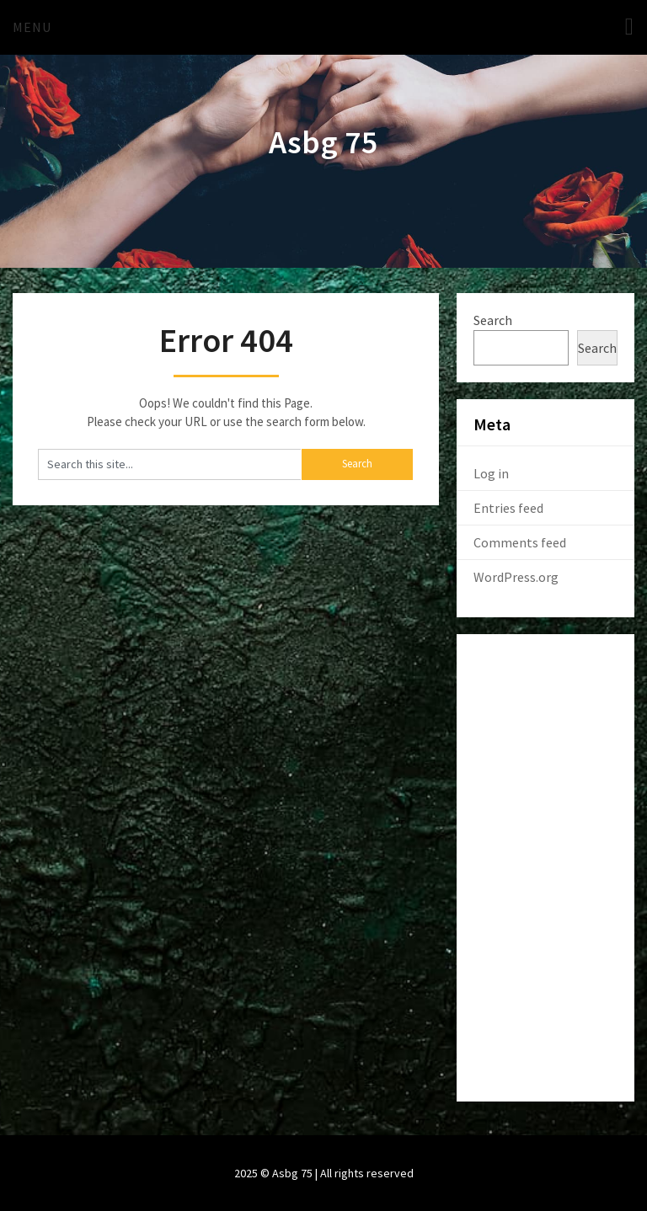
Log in (491, 473)
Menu (32, 27)
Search (492, 320)
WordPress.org (516, 576)
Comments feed (519, 542)
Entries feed (508, 507)
